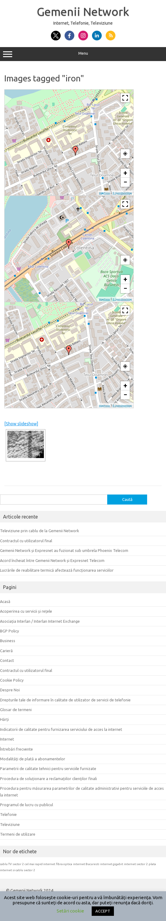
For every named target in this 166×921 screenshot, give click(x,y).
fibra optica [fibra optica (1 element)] (64, 864)
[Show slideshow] (21, 423)
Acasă (5, 601)
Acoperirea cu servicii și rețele (26, 611)
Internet (7, 739)
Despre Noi (10, 690)
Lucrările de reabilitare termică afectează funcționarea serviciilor (57, 570)
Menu (83, 54)
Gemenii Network (83, 11)
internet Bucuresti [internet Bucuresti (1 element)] (86, 864)
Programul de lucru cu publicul (26, 805)
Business (7, 641)
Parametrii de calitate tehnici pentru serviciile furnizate (48, 768)
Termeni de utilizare (17, 834)
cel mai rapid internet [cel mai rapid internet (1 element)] (40, 864)
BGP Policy (9, 631)
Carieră (6, 651)
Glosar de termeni (16, 709)
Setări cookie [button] (70, 910)
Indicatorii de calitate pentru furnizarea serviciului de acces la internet (61, 729)
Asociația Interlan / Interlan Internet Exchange (40, 621)
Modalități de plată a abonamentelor (32, 759)
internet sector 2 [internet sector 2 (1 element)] (136, 864)
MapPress (104, 193)
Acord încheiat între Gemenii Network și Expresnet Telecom (52, 560)
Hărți (4, 719)
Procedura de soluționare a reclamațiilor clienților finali (48, 778)
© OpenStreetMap (122, 193)
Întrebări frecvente (16, 749)
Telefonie (8, 814)
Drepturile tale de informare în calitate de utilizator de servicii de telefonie (65, 700)
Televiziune (10, 824)
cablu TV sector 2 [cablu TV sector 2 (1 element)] (12, 864)
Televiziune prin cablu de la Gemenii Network (39, 531)
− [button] (125, 182)
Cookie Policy (11, 680)
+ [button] (125, 173)
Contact (7, 660)
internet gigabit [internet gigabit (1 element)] (111, 864)
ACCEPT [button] (102, 911)
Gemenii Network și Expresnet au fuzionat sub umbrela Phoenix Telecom (64, 550)
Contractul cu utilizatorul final (26, 541)
